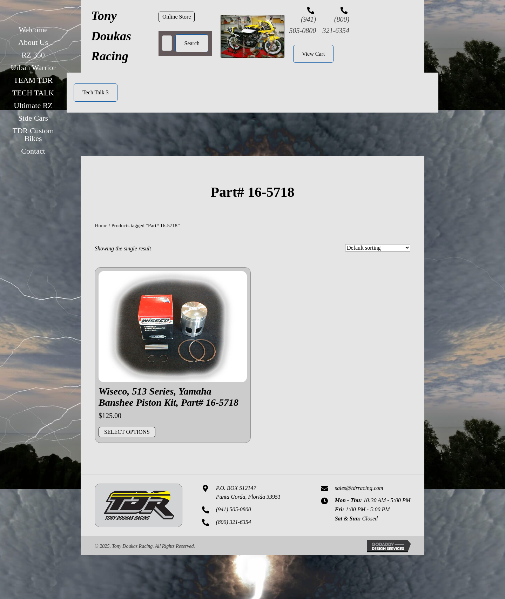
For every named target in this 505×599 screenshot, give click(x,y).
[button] (177, 17)
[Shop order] (377, 247)
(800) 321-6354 (233, 522)
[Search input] (167, 43)
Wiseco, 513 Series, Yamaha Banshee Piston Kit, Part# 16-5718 (168, 397)
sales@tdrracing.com (359, 488)
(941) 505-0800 (233, 509)
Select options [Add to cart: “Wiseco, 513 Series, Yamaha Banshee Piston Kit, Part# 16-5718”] (127, 432)
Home (101, 225)
